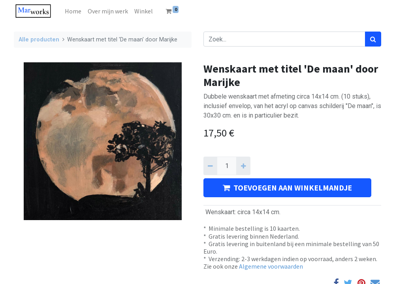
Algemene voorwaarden (271, 266)
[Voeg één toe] (243, 166)
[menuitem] (73, 11)
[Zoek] (373, 39)
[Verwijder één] (210, 166)
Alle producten (39, 39)
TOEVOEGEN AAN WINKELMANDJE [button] (287, 187)
